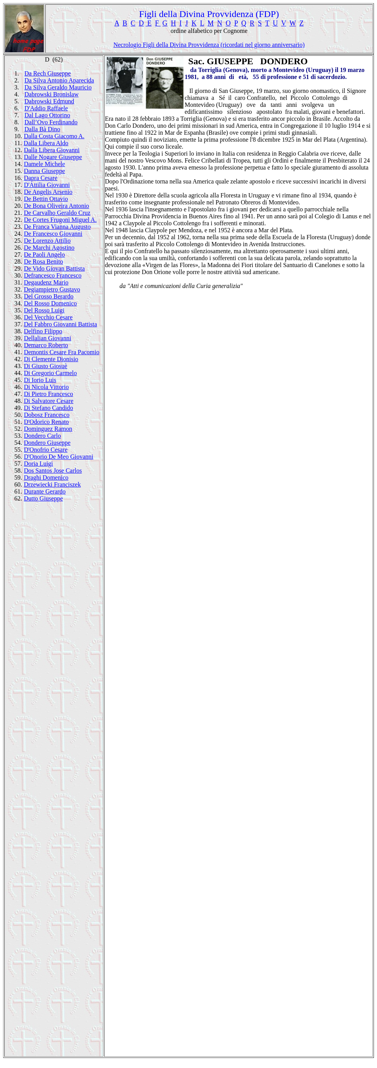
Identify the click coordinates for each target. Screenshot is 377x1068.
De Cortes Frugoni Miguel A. (60, 219)
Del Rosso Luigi (44, 310)
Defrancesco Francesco (53, 275)
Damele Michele (44, 164)
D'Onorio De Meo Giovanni (58, 456)
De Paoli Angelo (44, 254)
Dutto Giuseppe (43, 498)
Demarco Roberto (46, 345)
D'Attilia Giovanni (47, 185)
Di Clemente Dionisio (51, 359)
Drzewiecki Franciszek (52, 484)
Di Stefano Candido (48, 408)
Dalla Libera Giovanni (52, 150)
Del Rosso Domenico (50, 303)
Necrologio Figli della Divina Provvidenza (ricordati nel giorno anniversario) (209, 44)
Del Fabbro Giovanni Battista (60, 324)
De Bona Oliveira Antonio (56, 205)
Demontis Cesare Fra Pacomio (61, 352)
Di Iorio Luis (40, 380)
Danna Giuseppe (44, 171)
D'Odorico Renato (46, 421)
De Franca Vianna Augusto (57, 226)
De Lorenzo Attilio (47, 240)
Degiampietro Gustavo (52, 289)
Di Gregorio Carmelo (50, 373)
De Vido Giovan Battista (54, 268)
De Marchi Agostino (49, 247)
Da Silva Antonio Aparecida (59, 80)
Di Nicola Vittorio (46, 387)
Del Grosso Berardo (49, 296)
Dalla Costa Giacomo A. (54, 136)
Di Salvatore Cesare (49, 401)
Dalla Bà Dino (42, 129)
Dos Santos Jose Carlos (53, 470)
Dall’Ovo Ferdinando (50, 122)
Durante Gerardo (45, 491)
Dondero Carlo (42, 435)
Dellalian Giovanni (47, 338)
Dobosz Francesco (47, 414)
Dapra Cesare (41, 178)
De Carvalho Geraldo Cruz (57, 212)
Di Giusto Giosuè (45, 366)
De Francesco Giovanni (53, 233)
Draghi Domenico (46, 477)
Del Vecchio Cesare (48, 317)
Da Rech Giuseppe (47, 73)
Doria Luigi (38, 463)
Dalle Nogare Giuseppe (53, 157)
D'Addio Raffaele (46, 108)
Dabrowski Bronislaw (51, 94)
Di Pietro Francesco (48, 394)
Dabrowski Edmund (49, 101)
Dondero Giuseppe (47, 442)
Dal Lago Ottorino (47, 115)
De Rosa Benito (43, 261)
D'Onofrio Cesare (46, 449)
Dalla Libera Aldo (46, 143)
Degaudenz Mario (46, 282)
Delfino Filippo (43, 331)
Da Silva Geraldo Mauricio (58, 87)
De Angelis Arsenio (48, 192)
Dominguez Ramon (48, 428)
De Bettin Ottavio (46, 198)
